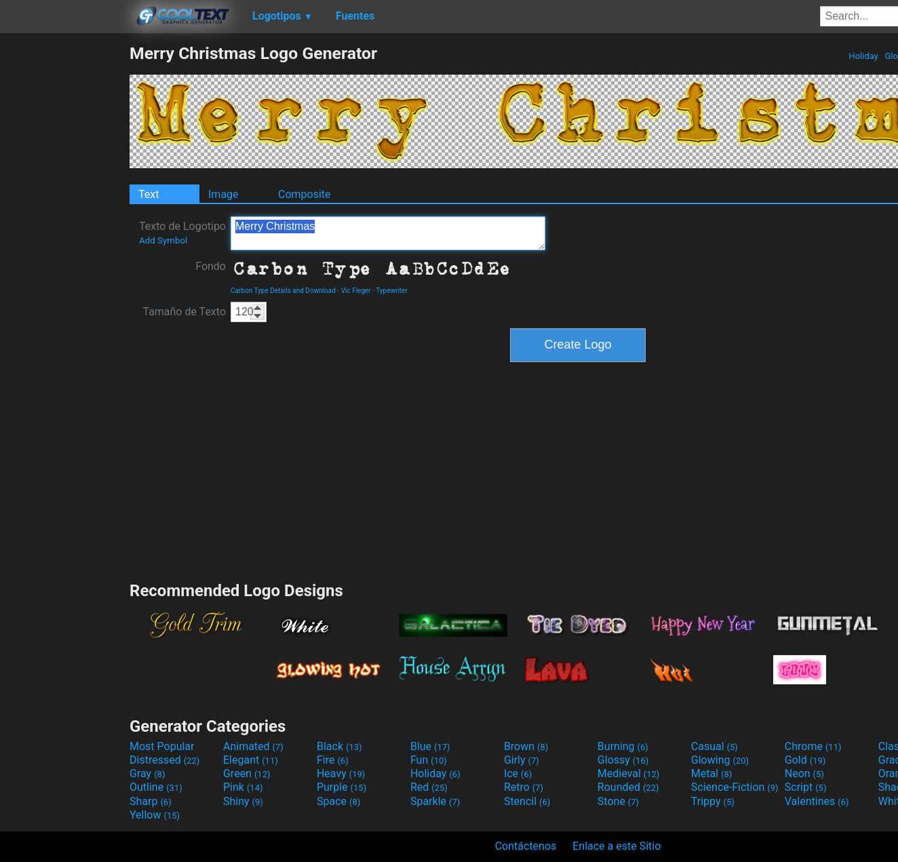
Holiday (863, 56)
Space (338, 801)
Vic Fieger (356, 290)
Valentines (817, 801)
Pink (243, 787)
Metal (712, 773)
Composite (304, 194)
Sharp (151, 801)
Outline (156, 787)
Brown (526, 746)
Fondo (210, 266)
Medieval (629, 773)
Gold (805, 759)
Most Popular (162, 746)
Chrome (813, 746)
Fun (428, 759)
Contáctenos (526, 846)
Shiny (243, 801)
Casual (714, 746)
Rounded (628, 787)
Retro (523, 787)
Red (429, 787)
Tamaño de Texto (184, 311)
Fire (333, 759)
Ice (518, 773)
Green (247, 773)
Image (223, 194)
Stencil (527, 801)
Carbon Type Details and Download (283, 290)
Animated (253, 746)
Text (148, 194)
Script (806, 787)
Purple (341, 787)
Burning (623, 746)
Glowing (720, 759)
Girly (521, 759)
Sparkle (435, 801)
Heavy (341, 773)
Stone (618, 801)
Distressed (164, 759)
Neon (804, 773)
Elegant (250, 759)
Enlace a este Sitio (616, 846)
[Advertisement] (64, 246)
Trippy (713, 801)
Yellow (155, 814)
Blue (430, 746)
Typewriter (392, 290)
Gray (147, 773)
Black (339, 746)
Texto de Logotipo (182, 233)
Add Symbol (163, 240)
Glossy (623, 759)
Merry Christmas (388, 233)
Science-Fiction (735, 787)
